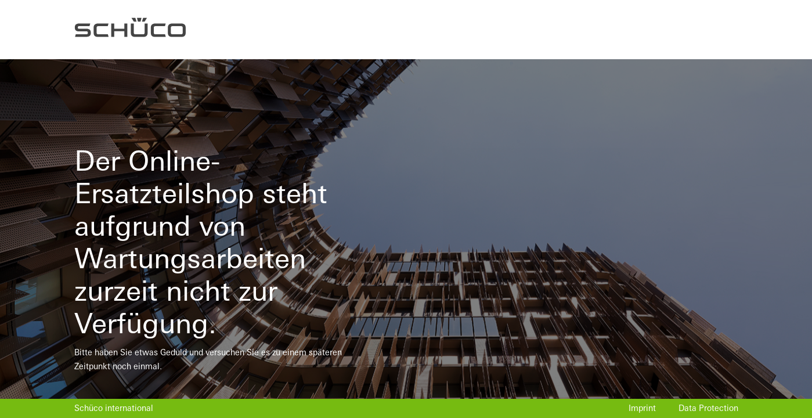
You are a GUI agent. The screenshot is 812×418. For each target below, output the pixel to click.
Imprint (642, 408)
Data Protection (708, 408)
